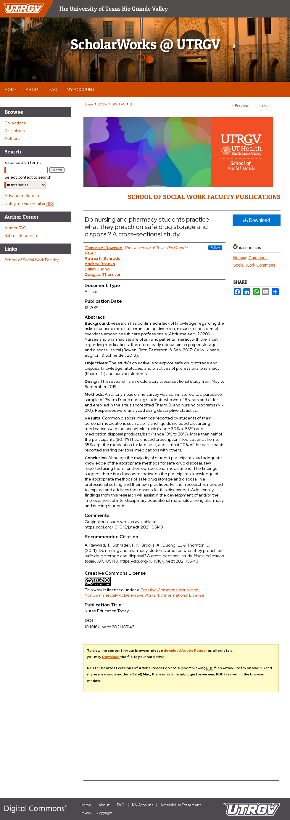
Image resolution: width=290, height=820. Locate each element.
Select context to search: (28, 177)
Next (263, 105)
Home (88, 104)
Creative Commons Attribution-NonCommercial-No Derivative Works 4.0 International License (144, 592)
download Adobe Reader (185, 650)
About (104, 805)
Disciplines (14, 130)
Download (256, 220)
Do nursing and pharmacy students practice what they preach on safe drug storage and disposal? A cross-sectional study (147, 226)
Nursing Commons (250, 257)
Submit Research (20, 235)
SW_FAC (118, 104)
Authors (12, 138)
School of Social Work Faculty (31, 259)
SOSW (103, 104)
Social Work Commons (254, 265)
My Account (142, 805)
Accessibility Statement (180, 805)
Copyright (104, 813)
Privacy (85, 813)
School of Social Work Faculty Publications (204, 197)
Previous (242, 105)
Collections (15, 123)
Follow (215, 247)
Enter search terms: (23, 162)
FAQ (121, 805)
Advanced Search (21, 195)
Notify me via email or (29, 203)
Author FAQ (15, 227)
